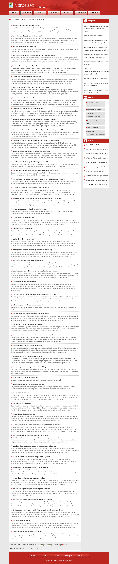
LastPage (50, 545)
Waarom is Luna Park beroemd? (23, 98)
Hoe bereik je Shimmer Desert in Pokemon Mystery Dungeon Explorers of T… (38, 130)
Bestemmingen (26, 12)
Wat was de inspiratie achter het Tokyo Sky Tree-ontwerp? (32, 87)
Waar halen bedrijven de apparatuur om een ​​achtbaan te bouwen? (35, 446)
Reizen (21, 19)
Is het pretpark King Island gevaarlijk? (25, 377)
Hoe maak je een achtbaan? (22, 520)
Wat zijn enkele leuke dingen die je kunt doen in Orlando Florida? (35, 55)
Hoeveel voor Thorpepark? (22, 393)
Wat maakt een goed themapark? (24, 218)
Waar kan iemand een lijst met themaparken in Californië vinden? (35, 119)
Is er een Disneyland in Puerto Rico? (25, 46)
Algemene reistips (92, 102)
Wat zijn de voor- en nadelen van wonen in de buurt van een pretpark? (36, 271)
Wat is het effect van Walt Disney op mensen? (28, 345)
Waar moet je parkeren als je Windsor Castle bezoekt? (31, 467)
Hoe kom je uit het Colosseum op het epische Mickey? (31, 313)
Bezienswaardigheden (94, 109)
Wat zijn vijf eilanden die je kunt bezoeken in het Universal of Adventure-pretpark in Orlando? (96, 71)
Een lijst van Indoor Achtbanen (93, 36)
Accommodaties (54, 12)
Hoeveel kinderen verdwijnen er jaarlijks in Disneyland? (31, 457)
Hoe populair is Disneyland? (22, 403)
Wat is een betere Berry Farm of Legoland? (27, 25)
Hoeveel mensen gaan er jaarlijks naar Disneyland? (30, 209)
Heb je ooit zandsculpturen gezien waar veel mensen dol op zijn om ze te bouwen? (96, 28)
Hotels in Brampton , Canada (95, 171)
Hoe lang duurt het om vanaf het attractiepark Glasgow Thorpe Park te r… (37, 170)
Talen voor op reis (92, 124)
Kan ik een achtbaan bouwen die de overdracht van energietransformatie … (38, 335)
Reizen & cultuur (92, 120)
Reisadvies (67, 12)
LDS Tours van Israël (92, 145)
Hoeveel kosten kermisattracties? (24, 414)
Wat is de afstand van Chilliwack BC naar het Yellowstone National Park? (97, 158)
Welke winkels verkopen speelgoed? (25, 66)
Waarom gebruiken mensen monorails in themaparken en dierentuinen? (37, 425)
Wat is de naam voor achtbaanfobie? (25, 281)
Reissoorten (94, 12)
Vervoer (40, 12)
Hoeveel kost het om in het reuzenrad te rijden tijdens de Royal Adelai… (37, 140)
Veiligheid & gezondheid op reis (97, 135)
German (33, 556)
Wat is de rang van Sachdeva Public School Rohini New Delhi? (97, 180)
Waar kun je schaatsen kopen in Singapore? (27, 76)
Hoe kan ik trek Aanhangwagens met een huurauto (97, 149)
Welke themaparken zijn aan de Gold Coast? (28, 36)
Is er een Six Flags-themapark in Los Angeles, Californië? (32, 489)
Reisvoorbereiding (80, 12)
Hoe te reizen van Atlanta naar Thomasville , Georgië (97, 162)
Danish (57, 556)
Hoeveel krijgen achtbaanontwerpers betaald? (28, 531)
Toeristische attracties (93, 117)
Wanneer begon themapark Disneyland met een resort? (31, 188)
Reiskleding (90, 131)
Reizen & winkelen (92, 127)
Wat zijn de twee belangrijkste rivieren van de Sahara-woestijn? (97, 176)
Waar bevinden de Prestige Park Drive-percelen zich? (30, 162)
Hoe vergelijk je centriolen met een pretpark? (28, 324)
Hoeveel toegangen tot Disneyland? (95, 78)
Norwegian (68, 556)
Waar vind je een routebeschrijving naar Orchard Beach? (32, 151)
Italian (80, 556)
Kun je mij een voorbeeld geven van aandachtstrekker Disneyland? (35, 294)
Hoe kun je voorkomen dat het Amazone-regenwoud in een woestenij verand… (39, 179)
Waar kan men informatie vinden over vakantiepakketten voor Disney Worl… (38, 198)
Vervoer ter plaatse (93, 106)
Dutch (45, 556)
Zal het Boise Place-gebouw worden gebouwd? (97, 184)
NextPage (41, 545)
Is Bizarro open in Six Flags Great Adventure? (28, 305)
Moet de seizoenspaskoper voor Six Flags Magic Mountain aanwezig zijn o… (38, 510)
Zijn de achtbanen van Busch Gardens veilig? (28, 356)
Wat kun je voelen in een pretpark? (24, 239)
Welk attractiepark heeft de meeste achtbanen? (28, 384)
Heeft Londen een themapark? (23, 228)
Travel (15, 19)
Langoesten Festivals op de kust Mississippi (97, 153)
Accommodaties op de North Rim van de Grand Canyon (97, 167)
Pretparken (40, 19)
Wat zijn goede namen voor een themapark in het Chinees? (32, 499)
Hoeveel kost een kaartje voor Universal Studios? (29, 478)
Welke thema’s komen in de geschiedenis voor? (29, 108)
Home (14, 12)
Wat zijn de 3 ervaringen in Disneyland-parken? (29, 260)
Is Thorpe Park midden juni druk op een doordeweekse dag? (33, 249)
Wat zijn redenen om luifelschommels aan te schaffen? (31, 435)
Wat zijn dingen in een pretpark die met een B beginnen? (32, 367)
